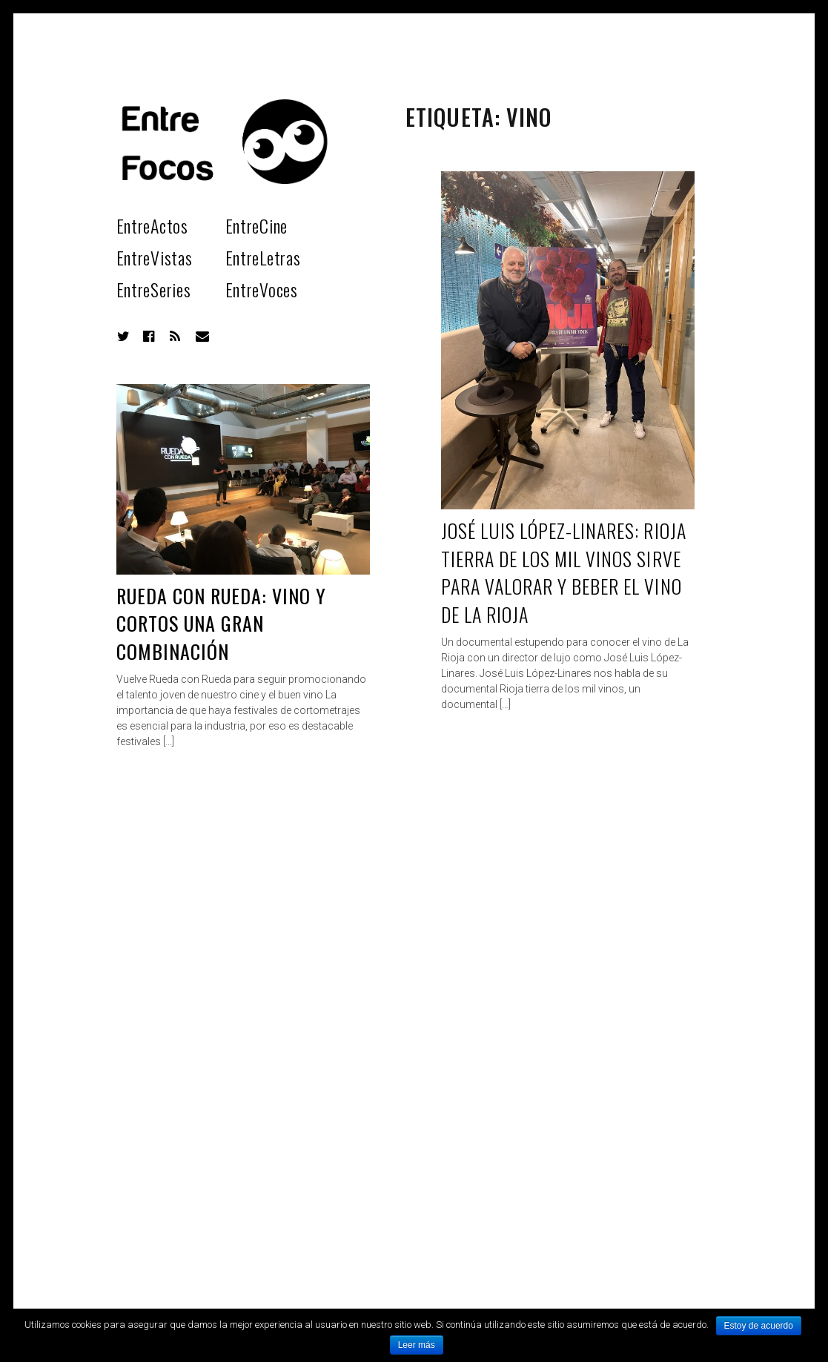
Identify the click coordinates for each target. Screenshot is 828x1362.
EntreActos (152, 225)
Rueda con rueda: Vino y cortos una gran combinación (221, 623)
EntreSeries (153, 289)
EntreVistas (154, 257)
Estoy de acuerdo (758, 1325)
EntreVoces (261, 289)
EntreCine (256, 225)
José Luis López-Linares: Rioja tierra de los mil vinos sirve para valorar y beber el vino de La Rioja (563, 572)
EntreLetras (263, 257)
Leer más (416, 1345)
